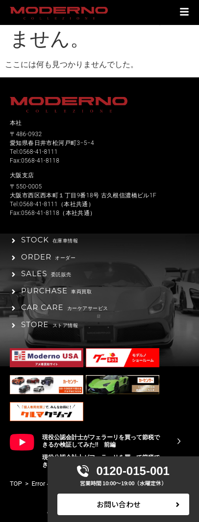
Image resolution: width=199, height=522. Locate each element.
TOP (16, 483)
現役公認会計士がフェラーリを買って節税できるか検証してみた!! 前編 (101, 441)
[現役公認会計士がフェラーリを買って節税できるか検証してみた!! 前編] (179, 441)
